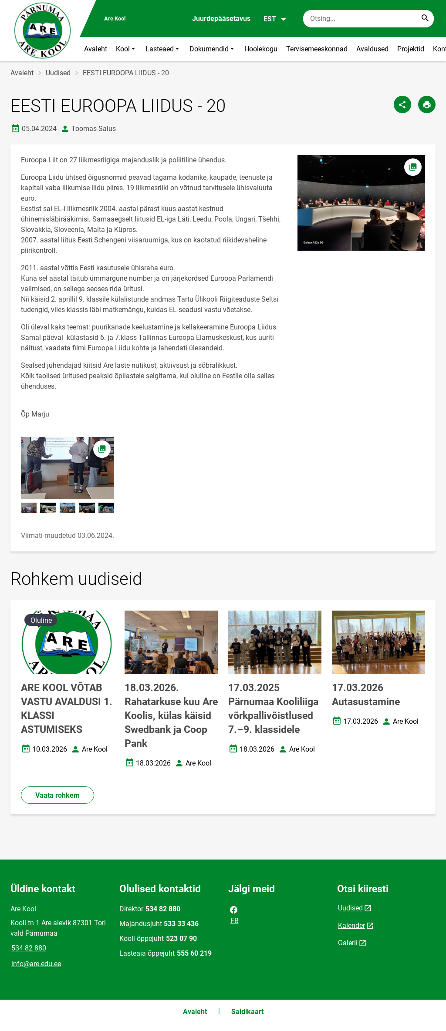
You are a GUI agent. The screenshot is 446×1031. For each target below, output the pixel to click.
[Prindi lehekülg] (427, 104)
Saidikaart (247, 1011)
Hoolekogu (260, 49)
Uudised (58, 73)
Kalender (351, 925)
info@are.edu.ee (36, 964)
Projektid (410, 49)
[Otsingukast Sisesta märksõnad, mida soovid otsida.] (368, 18)
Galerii (348, 943)
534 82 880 (28, 948)
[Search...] (425, 18)
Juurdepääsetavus (221, 18)
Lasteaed (163, 49)
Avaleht (95, 49)
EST (275, 19)
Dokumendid (212, 49)
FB (234, 914)
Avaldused (372, 49)
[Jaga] (402, 104)
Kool (126, 49)
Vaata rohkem (57, 795)
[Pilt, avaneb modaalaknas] (67, 468)
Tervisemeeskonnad (317, 49)
